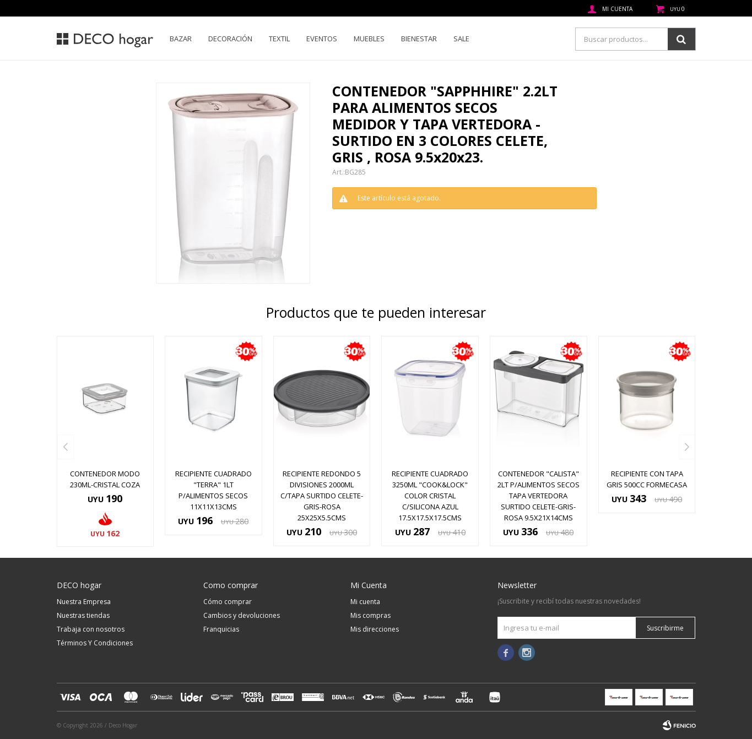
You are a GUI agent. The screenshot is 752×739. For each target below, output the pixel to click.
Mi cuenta (365, 601)
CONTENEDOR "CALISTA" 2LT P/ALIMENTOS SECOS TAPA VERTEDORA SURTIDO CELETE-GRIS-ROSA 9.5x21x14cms (538, 496)
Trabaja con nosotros (91, 629)
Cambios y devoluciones (241, 615)
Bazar (181, 39)
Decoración (230, 39)
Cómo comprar (227, 601)
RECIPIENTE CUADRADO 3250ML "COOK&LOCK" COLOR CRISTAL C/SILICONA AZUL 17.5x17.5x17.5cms (430, 496)
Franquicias (221, 629)
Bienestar (419, 39)
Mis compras (370, 615)
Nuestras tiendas (83, 615)
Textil (279, 39)
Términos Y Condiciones (95, 643)
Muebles (369, 39)
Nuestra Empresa (84, 601)
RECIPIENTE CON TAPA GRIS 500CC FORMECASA (647, 479)
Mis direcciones (374, 629)
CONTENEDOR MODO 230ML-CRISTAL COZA (105, 479)
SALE (461, 39)
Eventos (321, 39)
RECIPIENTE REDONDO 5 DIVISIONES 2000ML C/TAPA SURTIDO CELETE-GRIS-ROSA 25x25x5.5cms (321, 496)
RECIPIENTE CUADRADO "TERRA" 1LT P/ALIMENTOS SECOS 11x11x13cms (213, 490)
